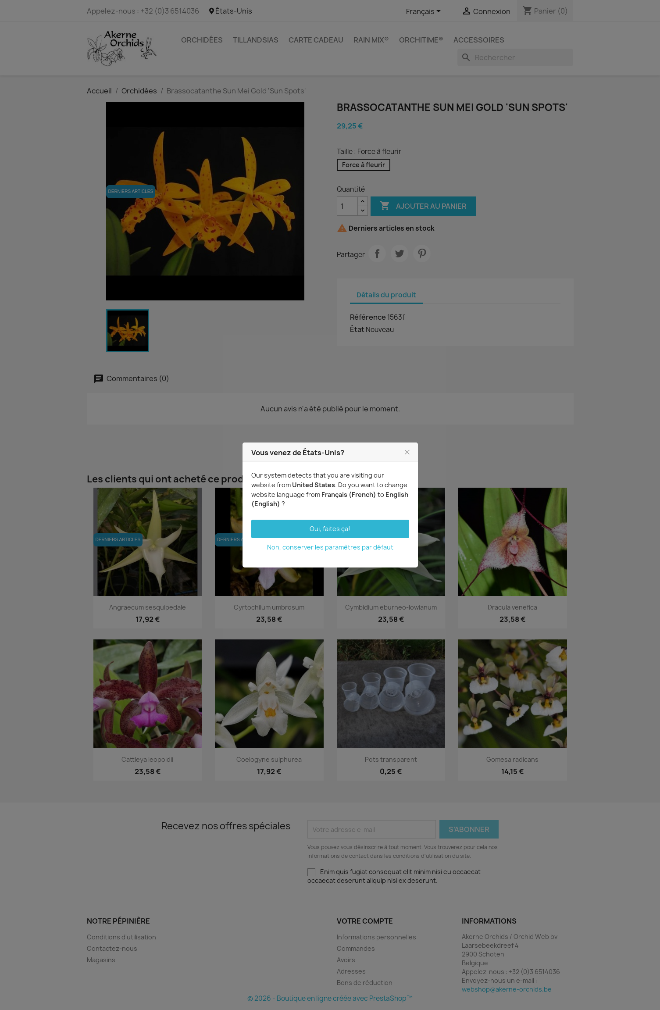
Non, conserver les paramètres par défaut (330, 547)
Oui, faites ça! (330, 529)
